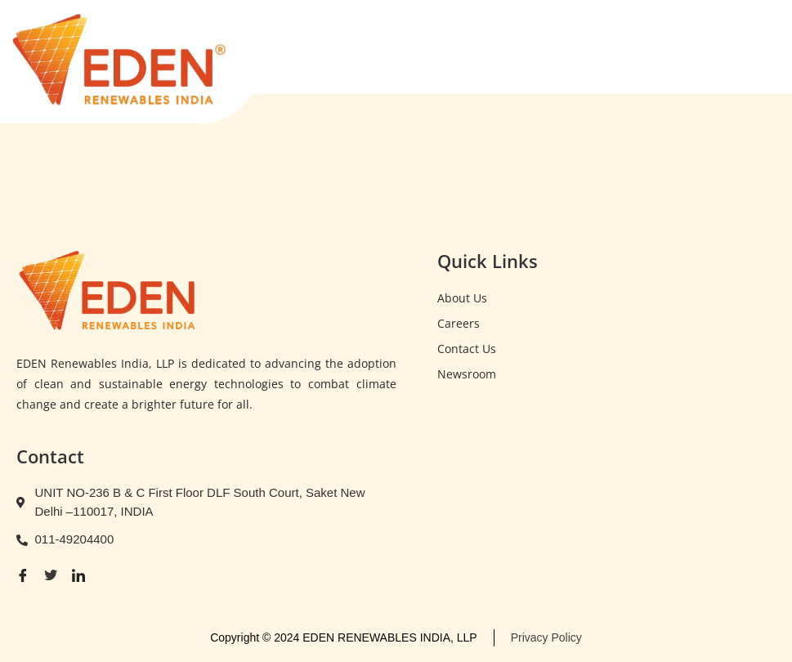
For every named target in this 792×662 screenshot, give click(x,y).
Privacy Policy (546, 637)
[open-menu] (757, 53)
